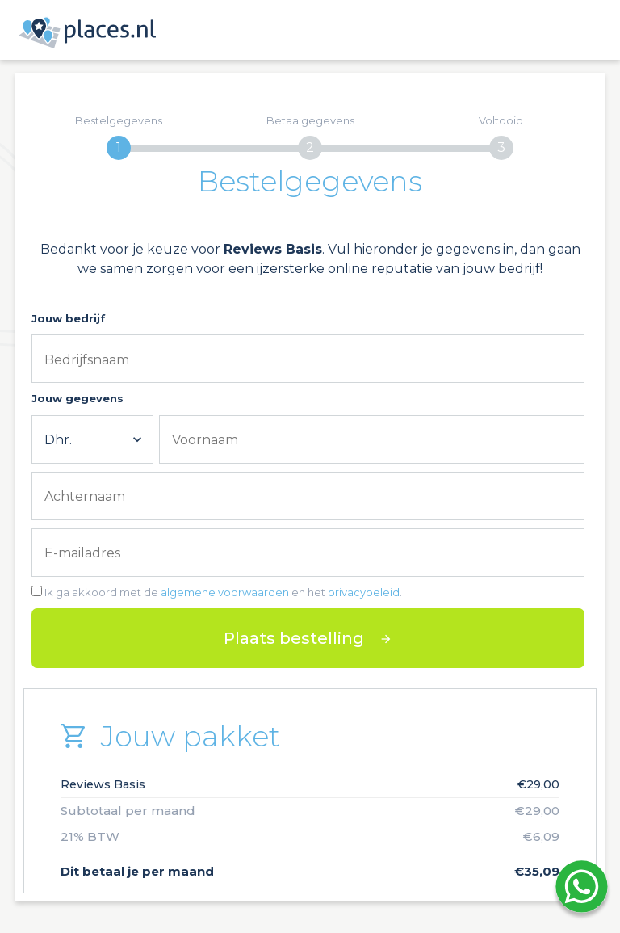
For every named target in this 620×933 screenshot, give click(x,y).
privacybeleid (364, 592)
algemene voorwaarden (225, 592)
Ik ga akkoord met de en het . (223, 592)
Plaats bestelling (294, 638)
